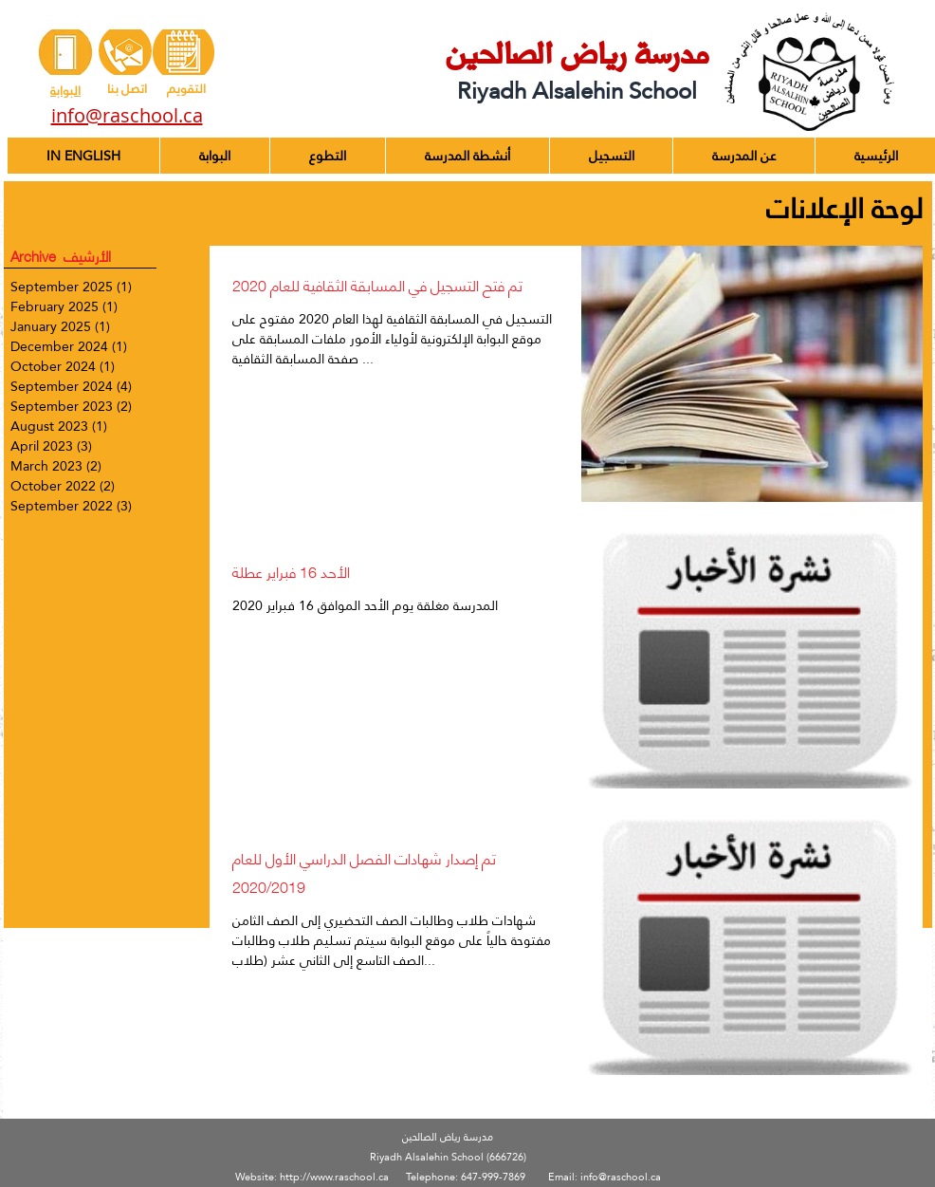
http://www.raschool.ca (334, 1177)
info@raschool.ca (620, 1177)
